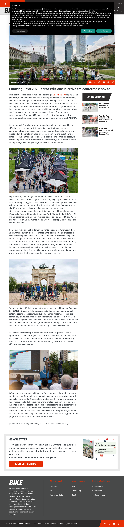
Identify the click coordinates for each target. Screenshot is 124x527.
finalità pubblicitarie (24, 17)
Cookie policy (97, 491)
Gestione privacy (98, 495)
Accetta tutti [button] (104, 31)
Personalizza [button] (20, 31)
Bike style (53, 486)
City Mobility (76, 491)
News (52, 491)
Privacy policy (97, 486)
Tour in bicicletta (56, 495)
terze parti (43, 13)
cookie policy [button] (91, 11)
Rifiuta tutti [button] (88, 31)
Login (120, 3)
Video (74, 486)
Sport (74, 495)
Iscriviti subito (25, 463)
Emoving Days (59, 95)
